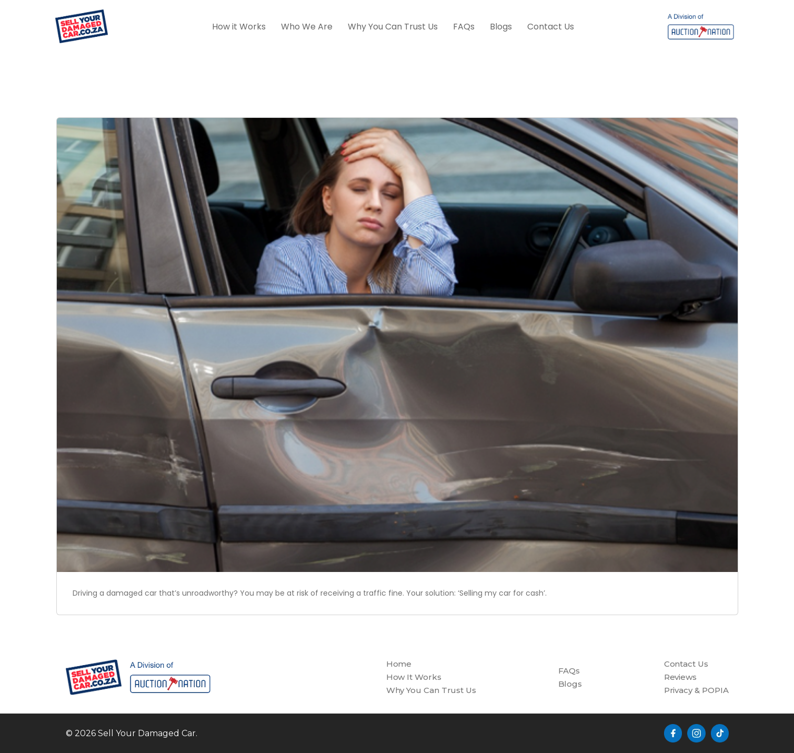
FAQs (464, 27)
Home (399, 664)
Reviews (680, 677)
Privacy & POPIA (696, 690)
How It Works (413, 677)
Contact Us (550, 27)
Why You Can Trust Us (393, 27)
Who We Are (307, 27)
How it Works (239, 27)
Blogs (501, 27)
